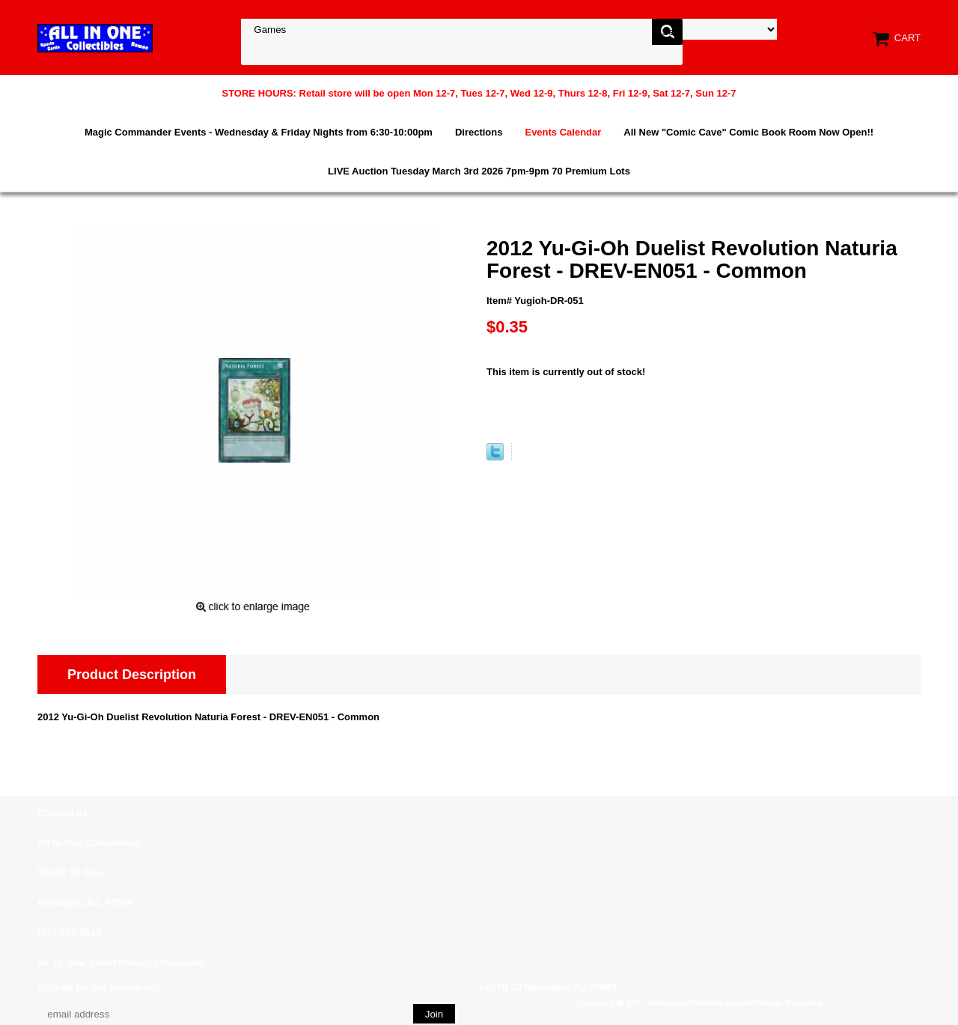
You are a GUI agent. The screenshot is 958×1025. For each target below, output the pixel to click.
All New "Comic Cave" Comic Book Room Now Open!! (748, 132)
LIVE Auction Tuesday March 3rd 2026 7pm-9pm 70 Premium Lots (479, 171)
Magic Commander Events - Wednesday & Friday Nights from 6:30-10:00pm (259, 132)
